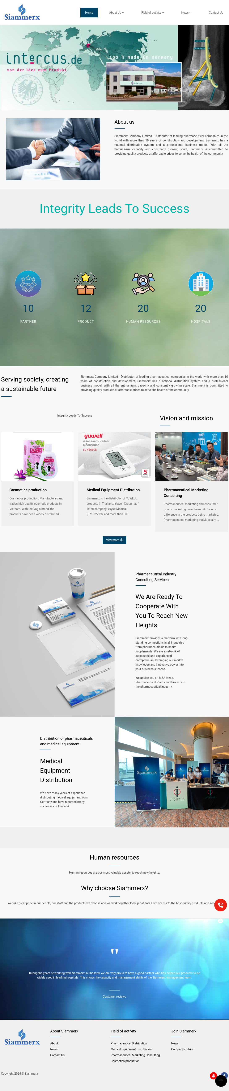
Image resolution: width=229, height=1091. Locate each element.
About (54, 1043)
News (186, 12)
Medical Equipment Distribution (113, 490)
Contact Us (216, 12)
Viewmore (114, 540)
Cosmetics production (28, 490)
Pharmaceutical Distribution (129, 1043)
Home (89, 12)
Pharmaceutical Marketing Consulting (186, 493)
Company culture (182, 1049)
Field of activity (152, 12)
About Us (116, 12)
